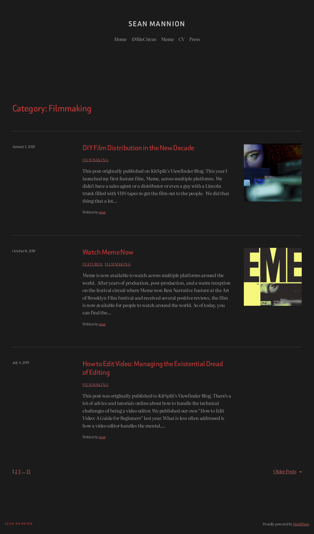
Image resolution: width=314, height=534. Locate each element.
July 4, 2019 (20, 362)
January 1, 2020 (23, 146)
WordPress (301, 523)
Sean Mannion (157, 24)
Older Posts (287, 471)
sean (102, 211)
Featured (92, 264)
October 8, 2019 (23, 250)
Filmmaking (95, 159)
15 (28, 471)
